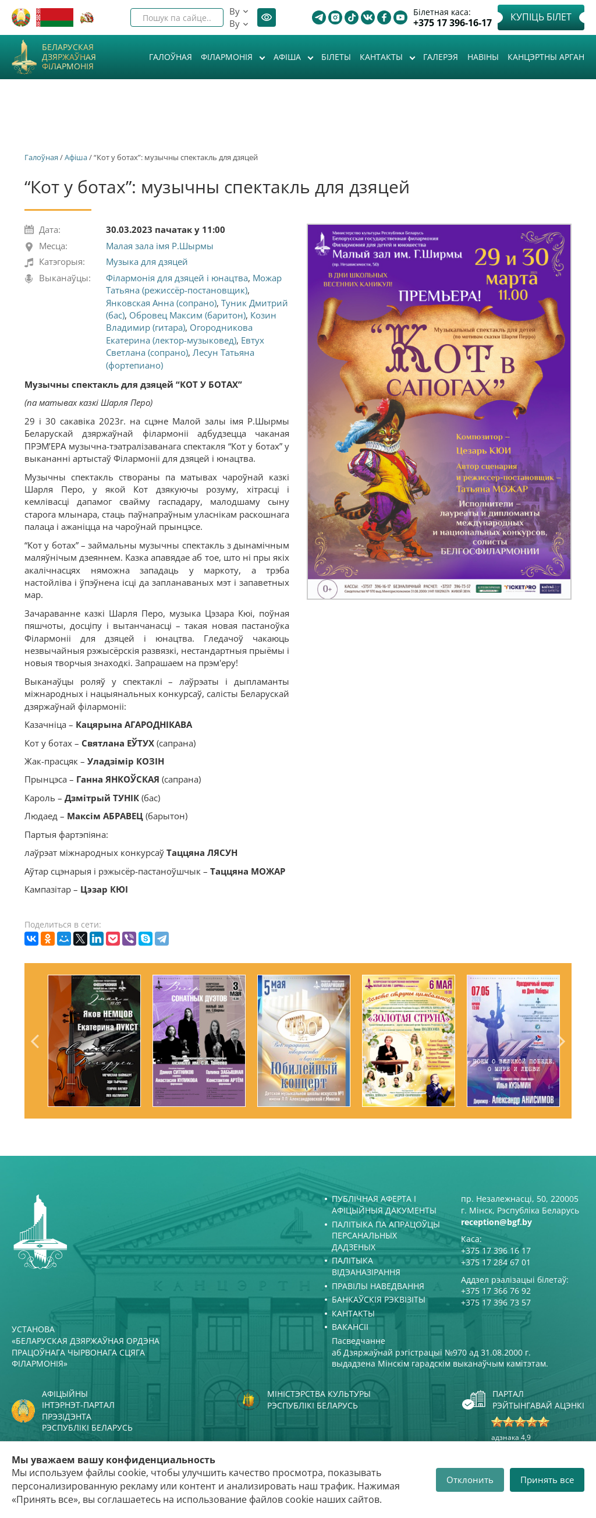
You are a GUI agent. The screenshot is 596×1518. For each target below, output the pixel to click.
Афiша (288, 56)
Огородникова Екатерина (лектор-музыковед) (179, 333)
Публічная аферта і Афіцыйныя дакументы (384, 1204)
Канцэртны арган (546, 56)
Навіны (483, 56)
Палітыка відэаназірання (366, 1266)
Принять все (547, 1479)
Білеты (336, 56)
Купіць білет (541, 16)
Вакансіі (350, 1326)
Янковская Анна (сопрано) (161, 303)
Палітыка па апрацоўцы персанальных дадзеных (386, 1235)
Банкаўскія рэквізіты (378, 1299)
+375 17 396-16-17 (452, 23)
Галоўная (170, 56)
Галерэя (440, 56)
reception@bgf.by (496, 1221)
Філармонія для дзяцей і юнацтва (177, 278)
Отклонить (470, 1479)
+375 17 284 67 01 (496, 1262)
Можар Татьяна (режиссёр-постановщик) (194, 284)
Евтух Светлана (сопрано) (185, 346)
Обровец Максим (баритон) (187, 315)
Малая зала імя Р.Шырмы (160, 246)
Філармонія (228, 56)
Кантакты (382, 56)
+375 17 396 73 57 (496, 1302)
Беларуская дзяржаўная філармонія (69, 57)
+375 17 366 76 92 (496, 1290)
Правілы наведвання (378, 1285)
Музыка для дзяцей (147, 261)
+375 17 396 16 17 (496, 1250)
